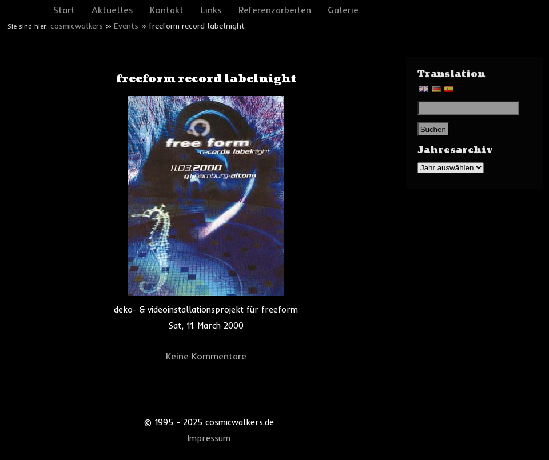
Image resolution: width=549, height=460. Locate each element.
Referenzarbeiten (274, 9)
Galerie (343, 9)
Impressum (209, 438)
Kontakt (167, 9)
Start (64, 9)
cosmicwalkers (76, 25)
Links (211, 9)
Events (126, 25)
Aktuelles (112, 9)
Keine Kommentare (206, 356)
